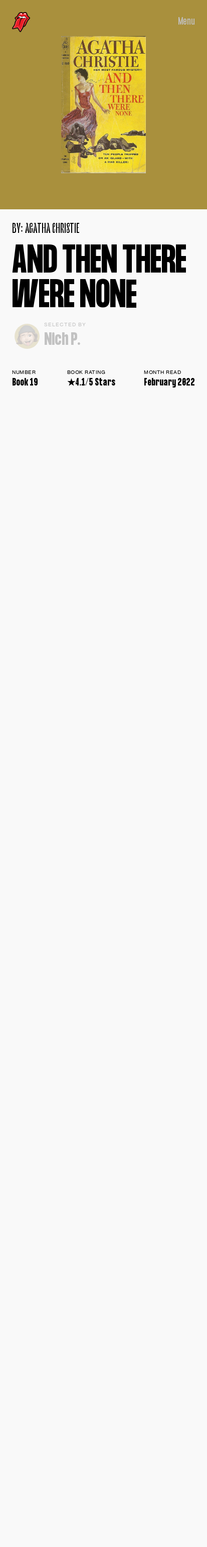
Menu (186, 22)
